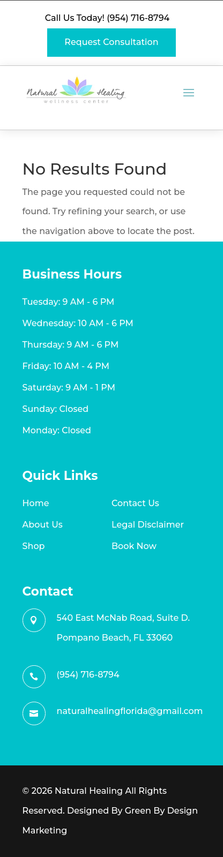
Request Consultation (111, 42)
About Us (43, 525)
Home (36, 503)
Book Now (134, 546)
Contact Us (135, 503)
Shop (34, 546)
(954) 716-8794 (138, 18)
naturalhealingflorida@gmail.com (130, 711)
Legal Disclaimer (148, 525)
